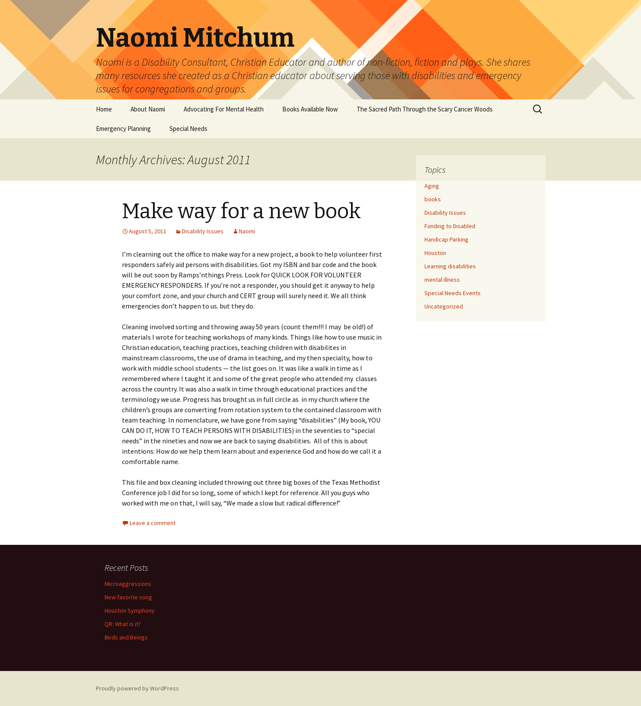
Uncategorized (443, 306)
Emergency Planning (123, 128)
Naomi (247, 231)
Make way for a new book (241, 211)
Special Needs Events (452, 293)
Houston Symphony (130, 610)
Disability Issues (202, 231)
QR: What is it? (123, 624)
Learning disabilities (450, 266)
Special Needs (188, 128)
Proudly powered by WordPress (137, 688)
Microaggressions (128, 584)
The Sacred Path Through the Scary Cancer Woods (425, 109)
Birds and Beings (126, 637)
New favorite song (128, 597)
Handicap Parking (446, 239)
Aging (431, 186)
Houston (435, 253)
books (432, 199)
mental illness (442, 279)
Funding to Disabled (449, 226)
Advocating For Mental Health (224, 109)
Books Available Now (310, 109)
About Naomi (148, 109)
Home (104, 109)
